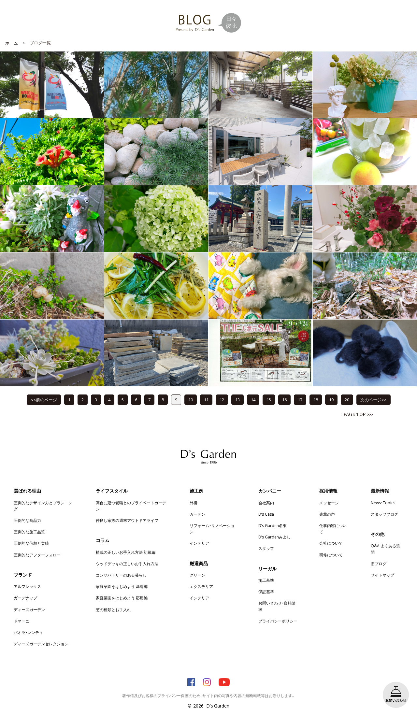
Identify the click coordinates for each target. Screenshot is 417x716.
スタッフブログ (384, 514)
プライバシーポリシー (277, 621)
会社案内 (266, 503)
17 (300, 399)
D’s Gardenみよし (274, 537)
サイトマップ (382, 575)
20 (347, 399)
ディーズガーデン (29, 609)
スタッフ (266, 548)
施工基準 (266, 580)
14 (253, 399)
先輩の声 (327, 514)
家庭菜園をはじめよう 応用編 (122, 598)
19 (331, 399)
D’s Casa (266, 514)
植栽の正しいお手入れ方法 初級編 (125, 552)
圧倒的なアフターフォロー (37, 555)
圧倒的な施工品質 (29, 532)
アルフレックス (27, 586)
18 (315, 399)
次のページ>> (373, 399)
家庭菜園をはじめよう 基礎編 (122, 586)
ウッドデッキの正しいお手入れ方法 (127, 563)
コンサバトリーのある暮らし (121, 575)
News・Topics (383, 503)
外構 (193, 503)
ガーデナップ (25, 598)
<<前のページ (44, 399)
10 (190, 399)
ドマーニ (21, 621)
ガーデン (197, 514)
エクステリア (201, 586)
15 (268, 399)
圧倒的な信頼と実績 (31, 543)
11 (206, 399)
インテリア (199, 543)
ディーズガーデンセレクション (41, 644)
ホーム (11, 43)
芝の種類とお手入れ (113, 609)
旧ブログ (378, 563)
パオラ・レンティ (28, 632)
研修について (331, 555)
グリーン (197, 575)
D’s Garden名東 (272, 525)
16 (284, 399)
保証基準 (266, 591)
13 (237, 399)
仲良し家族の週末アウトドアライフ (127, 520)
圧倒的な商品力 (27, 520)
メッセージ (329, 503)
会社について (331, 543)
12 (222, 399)
